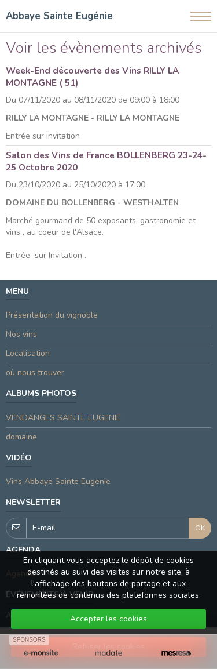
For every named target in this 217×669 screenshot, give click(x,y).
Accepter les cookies (108, 618)
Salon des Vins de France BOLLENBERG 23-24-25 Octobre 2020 (106, 161)
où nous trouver (35, 372)
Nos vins (21, 334)
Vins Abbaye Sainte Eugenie (58, 481)
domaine (21, 436)
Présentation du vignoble (52, 315)
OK (200, 528)
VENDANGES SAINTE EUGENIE (63, 417)
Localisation (28, 353)
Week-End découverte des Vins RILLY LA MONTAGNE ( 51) (92, 76)
